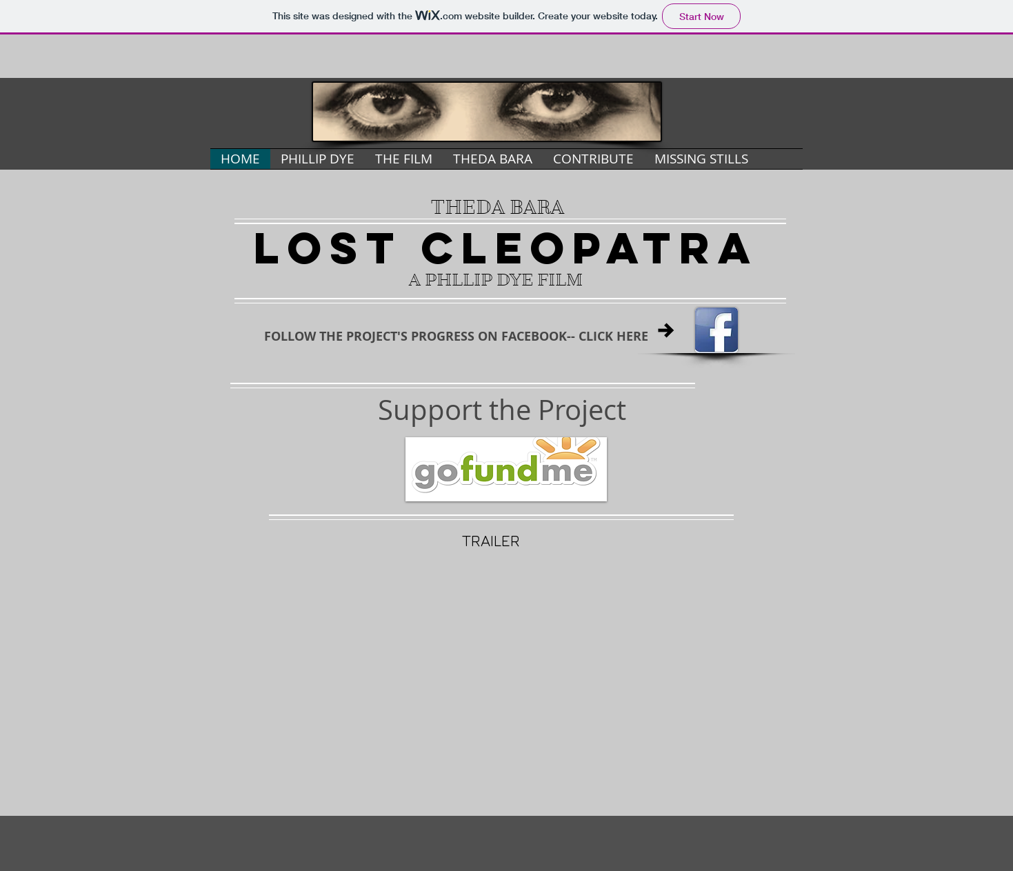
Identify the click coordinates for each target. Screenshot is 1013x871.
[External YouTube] (506, 664)
